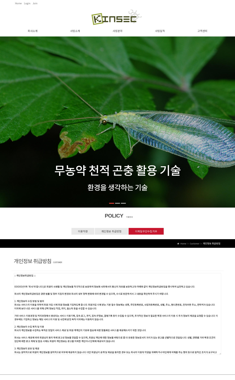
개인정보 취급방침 (111, 231)
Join (35, 3)
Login (27, 3)
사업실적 (160, 31)
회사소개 (33, 31)
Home (18, 3)
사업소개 (75, 31)
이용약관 (83, 231)
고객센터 (202, 31)
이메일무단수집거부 (146, 231)
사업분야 (117, 31)
